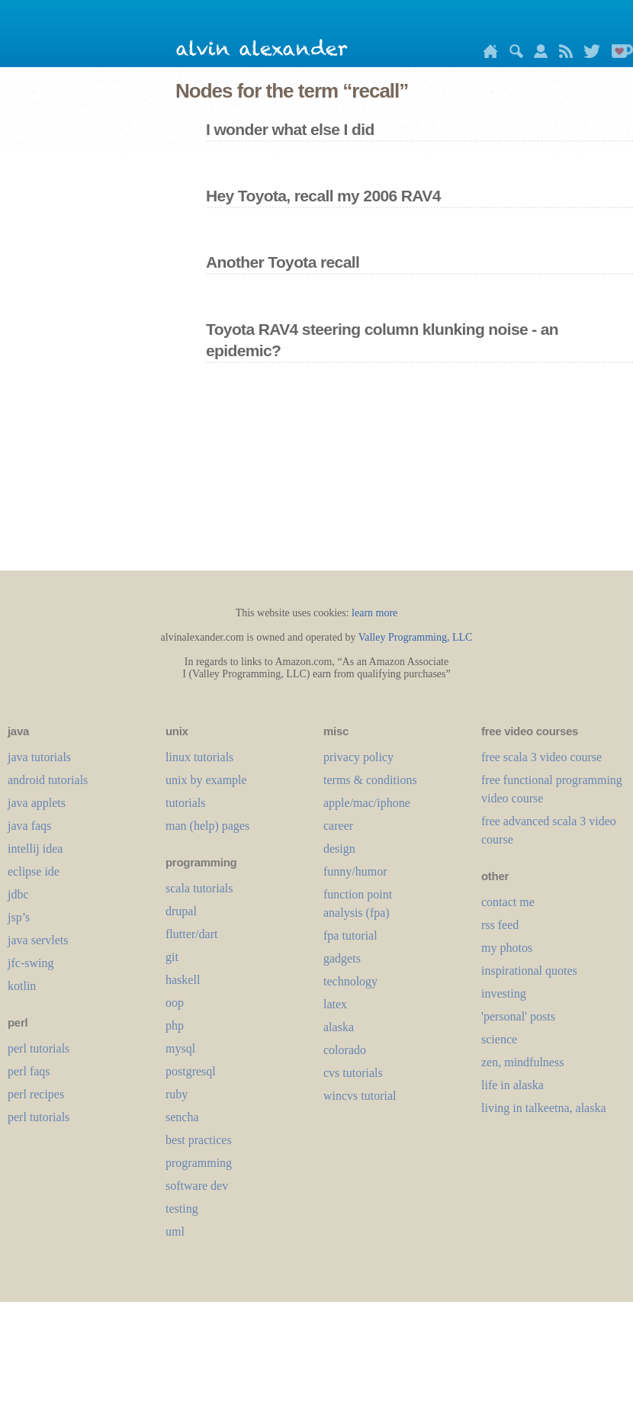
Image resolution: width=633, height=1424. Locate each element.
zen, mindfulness (522, 1062)
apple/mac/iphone (366, 802)
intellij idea (35, 848)
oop (174, 1002)
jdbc (18, 894)
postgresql (190, 1071)
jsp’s (19, 917)
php (174, 1025)
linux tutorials (199, 757)
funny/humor (355, 871)
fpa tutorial (350, 935)
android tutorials (48, 779)
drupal (181, 911)
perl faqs (29, 1071)
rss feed (500, 924)
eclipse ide (33, 871)
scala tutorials (199, 888)
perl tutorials (38, 1048)
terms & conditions (370, 779)
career (338, 825)
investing (503, 993)
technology (350, 981)
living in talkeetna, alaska (543, 1107)
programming (198, 1162)
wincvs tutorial (360, 1095)
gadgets (342, 958)
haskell (182, 979)
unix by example (206, 779)
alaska (338, 1027)
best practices (198, 1139)
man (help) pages (207, 825)
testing (181, 1208)
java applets (37, 802)
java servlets (38, 940)
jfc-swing (30, 962)
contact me (508, 901)
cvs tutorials (353, 1072)
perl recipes (36, 1094)
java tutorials (39, 757)
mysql (180, 1048)
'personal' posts (518, 1016)
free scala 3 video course (541, 757)
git (171, 956)
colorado (344, 1049)
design (339, 848)
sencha (182, 1117)
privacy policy (358, 757)
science (499, 1039)
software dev (196, 1185)
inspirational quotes (529, 970)
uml (175, 1231)
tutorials (185, 802)
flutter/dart (191, 933)
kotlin (22, 985)
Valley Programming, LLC (415, 637)
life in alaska (512, 1084)
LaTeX (335, 1004)
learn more (374, 613)
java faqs (29, 825)
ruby (176, 1094)
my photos (506, 947)
